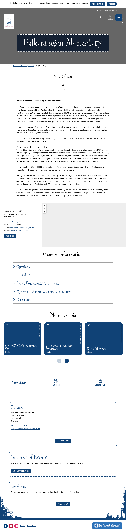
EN (117, 10)
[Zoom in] (44, 205)
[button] (97, 4)
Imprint (22, 526)
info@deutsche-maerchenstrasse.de (25, 429)
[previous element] (59, 361)
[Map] (84, 225)
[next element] (67, 361)
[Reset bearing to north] (44, 211)
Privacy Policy (31, 526)
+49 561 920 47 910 (19, 426)
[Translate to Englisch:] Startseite (23, 66)
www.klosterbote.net (19, 230)
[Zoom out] (44, 208)
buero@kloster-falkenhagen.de (21, 228)
